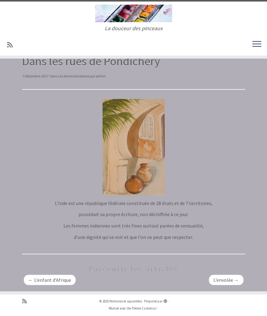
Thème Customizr (144, 308)
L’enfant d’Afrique (49, 280)
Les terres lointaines (74, 76)
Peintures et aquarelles (125, 301)
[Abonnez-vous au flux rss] (12, 45)
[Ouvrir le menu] (256, 44)
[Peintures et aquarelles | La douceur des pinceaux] (133, 13)
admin (100, 76)
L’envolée (226, 280)
